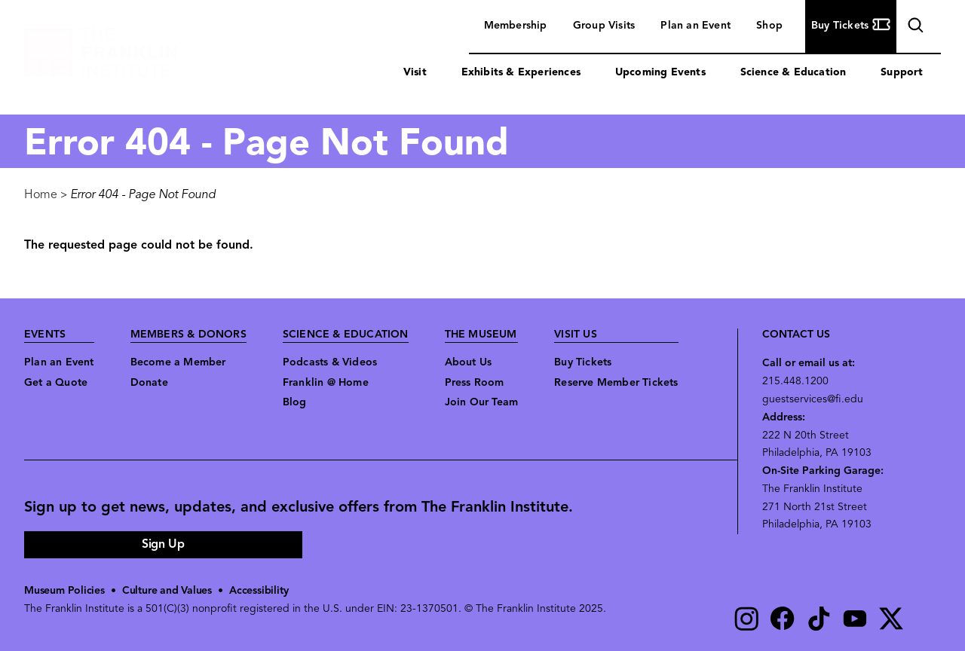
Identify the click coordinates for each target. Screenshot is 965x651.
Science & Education (793, 72)
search (914, 27)
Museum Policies (64, 591)
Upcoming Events (660, 72)
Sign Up (163, 545)
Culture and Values (167, 591)
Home (40, 195)
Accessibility (258, 591)
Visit (415, 72)
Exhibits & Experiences (521, 72)
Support (902, 72)
